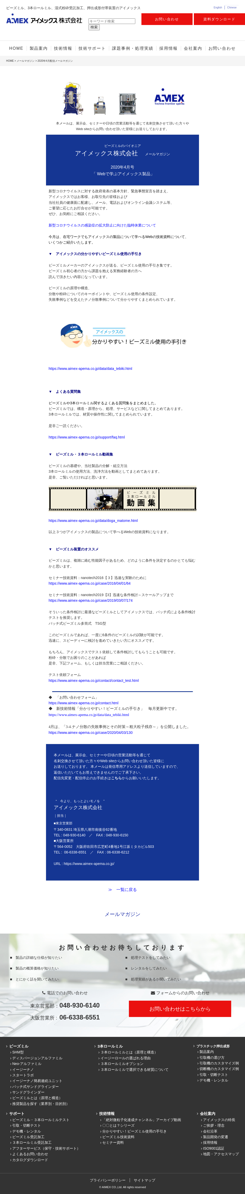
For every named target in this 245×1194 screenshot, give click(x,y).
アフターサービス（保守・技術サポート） (46, 1148)
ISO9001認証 (213, 1148)
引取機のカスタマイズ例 (219, 1063)
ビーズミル (18, 1046)
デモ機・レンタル (213, 1080)
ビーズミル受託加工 (28, 1137)
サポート (16, 1113)
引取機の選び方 (212, 1057)
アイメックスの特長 (219, 1120)
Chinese (232, 7)
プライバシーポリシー (108, 1180)
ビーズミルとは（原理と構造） (37, 1098)
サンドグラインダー (28, 1092)
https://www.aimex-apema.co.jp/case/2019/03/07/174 (90, 600)
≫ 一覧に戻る (122, 889)
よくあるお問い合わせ (30, 1154)
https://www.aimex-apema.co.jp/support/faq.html (87, 437)
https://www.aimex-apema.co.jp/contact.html (83, 703)
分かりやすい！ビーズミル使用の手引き (134, 1131)
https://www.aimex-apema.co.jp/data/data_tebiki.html (90, 369)
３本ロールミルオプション (122, 1064)
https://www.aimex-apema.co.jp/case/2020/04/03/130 (90, 733)
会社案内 (193, 48)
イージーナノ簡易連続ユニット (37, 1081)
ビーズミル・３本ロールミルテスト (41, 1120)
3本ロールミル (109, 1046)
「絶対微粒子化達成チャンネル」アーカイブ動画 (141, 1120)
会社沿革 (210, 1131)
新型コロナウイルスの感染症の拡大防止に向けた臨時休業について (102, 225)
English (218, 7)
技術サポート (92, 48)
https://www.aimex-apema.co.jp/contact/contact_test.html (94, 680)
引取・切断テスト (213, 1075)
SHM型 (18, 1052)
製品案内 (39, 48)
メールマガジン (26, 60)
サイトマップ (144, 1180)
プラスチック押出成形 (212, 1046)
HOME (16, 48)
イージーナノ (23, 1069)
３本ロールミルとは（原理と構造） (129, 1052)
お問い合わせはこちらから (180, 1009)
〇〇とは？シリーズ (118, 1125)
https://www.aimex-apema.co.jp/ (89, 864)
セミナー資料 (113, 1142)
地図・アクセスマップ (221, 1154)
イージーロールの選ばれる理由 (126, 1058)
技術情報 (63, 48)
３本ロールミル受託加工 (32, 1142)
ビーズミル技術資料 (118, 1137)
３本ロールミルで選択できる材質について (135, 1069)
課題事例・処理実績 (132, 48)
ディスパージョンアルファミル (37, 1058)
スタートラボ (23, 1075)
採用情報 (168, 48)
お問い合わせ (167, 19)
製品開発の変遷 (215, 1137)
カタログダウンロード (30, 1160)
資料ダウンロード (219, 19)
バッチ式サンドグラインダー (35, 1087)
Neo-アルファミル (26, 1064)
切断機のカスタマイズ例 (219, 1069)
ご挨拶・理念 (214, 1125)
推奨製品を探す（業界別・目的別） (41, 1104)
